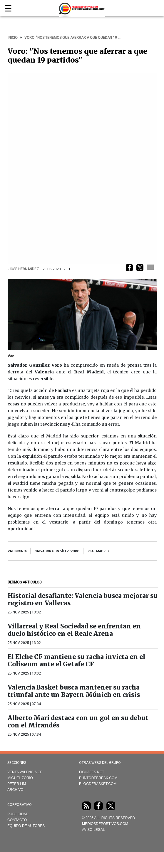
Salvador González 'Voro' (57, 551)
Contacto (17, 820)
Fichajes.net (91, 772)
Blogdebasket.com (97, 784)
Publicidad (18, 814)
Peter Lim (16, 784)
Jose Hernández (24, 269)
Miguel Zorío (20, 778)
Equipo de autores (26, 826)
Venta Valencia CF (24, 772)
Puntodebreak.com (98, 778)
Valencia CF (17, 551)
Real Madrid (98, 551)
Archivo (15, 790)
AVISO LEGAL (93, 830)
